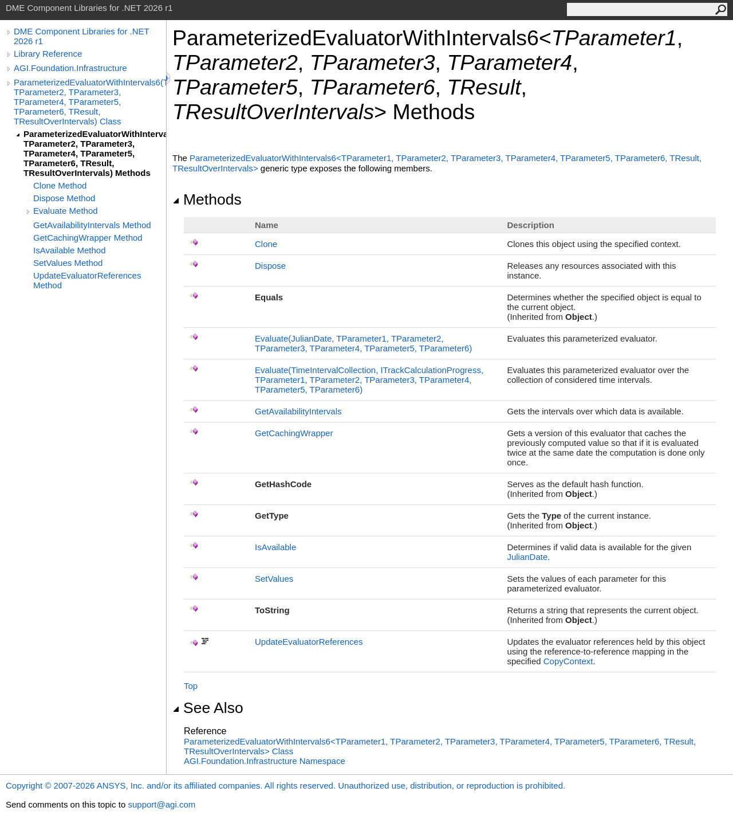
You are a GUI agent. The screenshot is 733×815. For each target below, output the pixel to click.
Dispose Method (64, 198)
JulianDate (527, 557)
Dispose (270, 266)
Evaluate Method (65, 210)
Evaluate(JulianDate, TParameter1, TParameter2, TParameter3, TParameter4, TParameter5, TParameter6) (363, 343)
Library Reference (48, 53)
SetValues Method (68, 263)
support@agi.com (161, 804)
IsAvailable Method (69, 250)
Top (191, 686)
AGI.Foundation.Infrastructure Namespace (264, 761)
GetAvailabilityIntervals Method (92, 225)
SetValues (274, 578)
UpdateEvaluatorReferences (308, 641)
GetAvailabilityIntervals (298, 411)
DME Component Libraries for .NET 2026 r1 (81, 36)
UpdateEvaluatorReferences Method (87, 280)
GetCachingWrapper (294, 433)
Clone (266, 244)
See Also (207, 707)
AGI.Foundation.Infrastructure (70, 68)
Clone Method (59, 185)
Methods (207, 199)
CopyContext (568, 661)
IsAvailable (275, 547)
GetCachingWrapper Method (88, 237)
